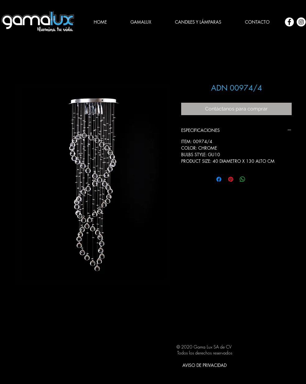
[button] (198, 22)
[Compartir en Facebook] (219, 179)
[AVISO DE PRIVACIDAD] (204, 365)
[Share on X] (254, 179)
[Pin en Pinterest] (230, 179)
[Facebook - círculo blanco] (289, 21)
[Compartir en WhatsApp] (242, 179)
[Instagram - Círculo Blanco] (301, 21)
